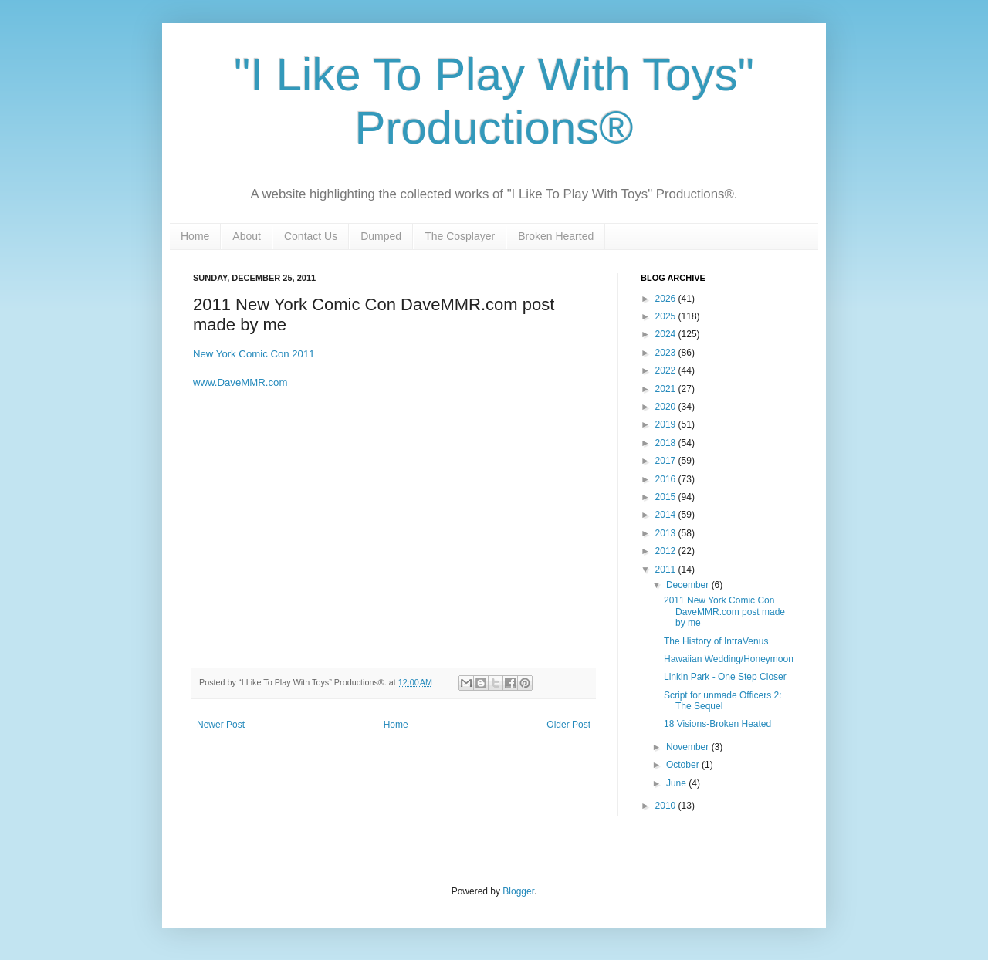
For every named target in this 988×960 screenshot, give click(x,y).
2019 (666, 424)
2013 (666, 533)
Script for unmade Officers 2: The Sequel (723, 701)
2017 (666, 460)
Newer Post (221, 724)
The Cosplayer (460, 236)
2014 (666, 514)
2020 (666, 406)
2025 (666, 316)
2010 (666, 805)
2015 (666, 497)
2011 (666, 569)
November (689, 747)
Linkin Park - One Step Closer (725, 676)
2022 (666, 370)
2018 (666, 443)
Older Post (568, 724)
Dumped (380, 236)
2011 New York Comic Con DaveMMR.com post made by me (724, 611)
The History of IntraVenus (716, 641)
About (246, 236)
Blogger (518, 891)
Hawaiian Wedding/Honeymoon (728, 659)
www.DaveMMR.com (240, 382)
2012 (666, 551)
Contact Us (310, 236)
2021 (666, 389)
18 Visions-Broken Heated (717, 723)
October (684, 764)
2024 (666, 334)
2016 (666, 479)
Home (195, 236)
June (677, 783)
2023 (666, 352)
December (689, 585)
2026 (666, 298)
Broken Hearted (556, 236)
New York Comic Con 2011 (254, 354)
